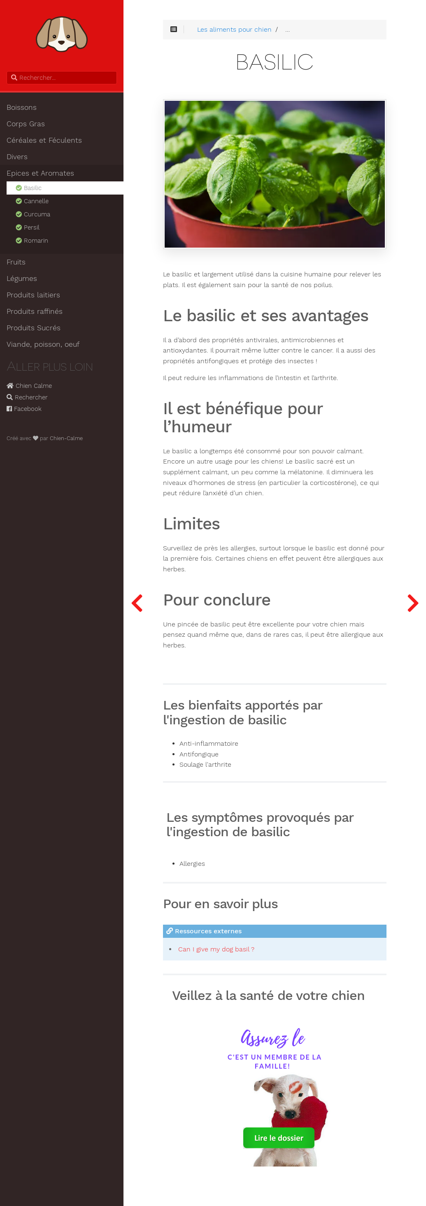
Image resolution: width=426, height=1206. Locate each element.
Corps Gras (26, 124)
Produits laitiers (33, 295)
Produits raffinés (35, 311)
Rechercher (27, 397)
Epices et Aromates (40, 173)
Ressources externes (204, 931)
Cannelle (31, 201)
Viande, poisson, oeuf (43, 344)
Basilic (28, 188)
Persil (27, 227)
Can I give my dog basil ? (216, 949)
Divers (17, 157)
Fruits (16, 262)
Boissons (22, 107)
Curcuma (32, 214)
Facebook (24, 409)
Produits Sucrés (34, 328)
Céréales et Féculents (44, 140)
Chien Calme (29, 386)
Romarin (31, 240)
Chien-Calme (66, 438)
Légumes (22, 278)
